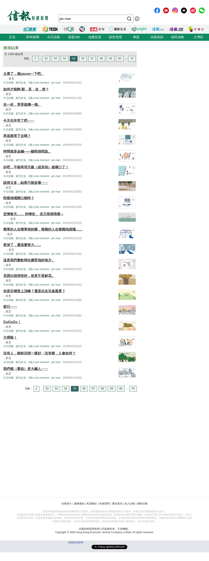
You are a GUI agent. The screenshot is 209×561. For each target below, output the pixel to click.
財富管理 (115, 37)
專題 (136, 37)
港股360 (74, 37)
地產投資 (94, 37)
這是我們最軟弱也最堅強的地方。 (29, 260)
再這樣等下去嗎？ (17, 136)
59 (110, 58)
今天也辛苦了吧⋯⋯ (18, 120)
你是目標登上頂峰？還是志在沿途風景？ (34, 291)
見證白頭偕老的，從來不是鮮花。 (29, 276)
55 (73, 58)
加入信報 (130, 503)
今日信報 (53, 37)
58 (101, 58)
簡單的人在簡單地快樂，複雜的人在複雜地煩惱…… (43, 229)
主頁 (12, 37)
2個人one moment (38, 82)
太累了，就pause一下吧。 (23, 74)
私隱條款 (92, 503)
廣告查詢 (117, 503)
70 (132, 58)
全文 (11, 78)
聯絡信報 (142, 503)
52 (46, 58)
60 (119, 58)
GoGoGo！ (12, 322)
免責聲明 (104, 503)
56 (82, 58)
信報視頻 (156, 37)
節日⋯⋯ (10, 306)
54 (64, 58)
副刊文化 (21, 82)
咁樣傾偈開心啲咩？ (18, 198)
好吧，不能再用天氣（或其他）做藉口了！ (36, 167)
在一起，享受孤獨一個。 (22, 104)
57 (92, 58)
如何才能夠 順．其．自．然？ (26, 89)
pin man (56, 82)
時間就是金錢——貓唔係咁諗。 (27, 151)
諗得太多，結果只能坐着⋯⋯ (25, 183)
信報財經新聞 (75, 542)
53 (55, 58)
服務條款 (79, 503)
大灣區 (198, 37)
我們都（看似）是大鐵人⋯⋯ (25, 369)
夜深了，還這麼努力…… (22, 245)
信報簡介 (66, 503)
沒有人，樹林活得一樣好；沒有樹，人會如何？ (39, 353)
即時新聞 (32, 37)
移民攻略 (177, 37)
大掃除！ (10, 337)
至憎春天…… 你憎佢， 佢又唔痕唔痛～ (33, 214)
